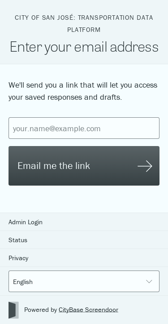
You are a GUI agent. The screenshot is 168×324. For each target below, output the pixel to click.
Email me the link (84, 166)
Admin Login (26, 221)
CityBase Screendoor (88, 309)
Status (18, 239)
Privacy (18, 257)
